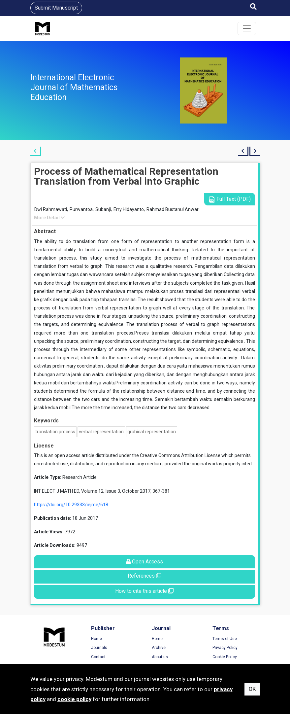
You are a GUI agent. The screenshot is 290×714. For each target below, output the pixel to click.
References (144, 576)
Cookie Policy (224, 657)
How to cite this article (144, 591)
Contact (98, 657)
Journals (99, 647)
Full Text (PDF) (230, 199)
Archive (159, 647)
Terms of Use (224, 638)
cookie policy (74, 699)
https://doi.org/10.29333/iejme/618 (71, 504)
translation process (55, 431)
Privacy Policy (225, 647)
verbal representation (101, 431)
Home (96, 638)
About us (160, 657)
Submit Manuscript (56, 8)
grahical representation (151, 431)
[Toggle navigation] (247, 28)
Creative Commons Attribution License (180, 455)
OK (252, 689)
